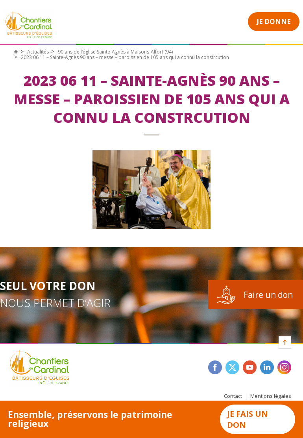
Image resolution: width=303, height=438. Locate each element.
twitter (232, 367)
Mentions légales (270, 396)
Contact (233, 396)
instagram (284, 367)
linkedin (267, 367)
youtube (250, 367)
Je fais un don (247, 419)
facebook (215, 367)
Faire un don (268, 294)
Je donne (274, 21)
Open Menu (224, 21)
